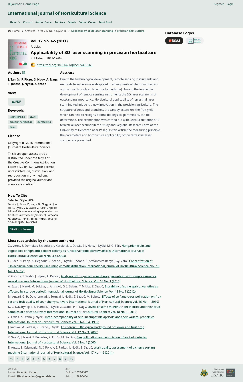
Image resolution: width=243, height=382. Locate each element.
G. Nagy (40, 79)
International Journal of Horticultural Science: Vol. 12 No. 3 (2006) (53, 332)
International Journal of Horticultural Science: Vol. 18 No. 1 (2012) (90, 291)
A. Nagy (52, 79)
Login (230, 4)
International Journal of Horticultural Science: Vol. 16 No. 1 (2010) (75, 281)
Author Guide (43, 22)
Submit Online (87, 22)
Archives (60, 22)
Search (72, 22)
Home (14, 31)
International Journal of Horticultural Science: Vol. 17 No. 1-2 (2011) (67, 353)
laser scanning (17, 116)
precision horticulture (21, 121)
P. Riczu (27, 79)
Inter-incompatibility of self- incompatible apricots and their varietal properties (99, 317)
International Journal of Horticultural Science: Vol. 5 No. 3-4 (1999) (53, 322)
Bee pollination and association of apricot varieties (112, 337)
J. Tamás (14, 79)
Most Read (105, 22)
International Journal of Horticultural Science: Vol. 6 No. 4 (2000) (52, 342)
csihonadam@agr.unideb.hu (37, 376)
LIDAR (33, 116)
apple (13, 127)
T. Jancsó (14, 84)
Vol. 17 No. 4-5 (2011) (53, 31)
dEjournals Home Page (23, 4)
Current (27, 22)
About (14, 22)
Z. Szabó (40, 84)
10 (71, 359)
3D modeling (44, 121)
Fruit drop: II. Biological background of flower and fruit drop (102, 327)
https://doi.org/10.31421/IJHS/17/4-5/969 (62, 65)
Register (219, 4)
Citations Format (21, 229)
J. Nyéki (28, 84)
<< (11, 359)
